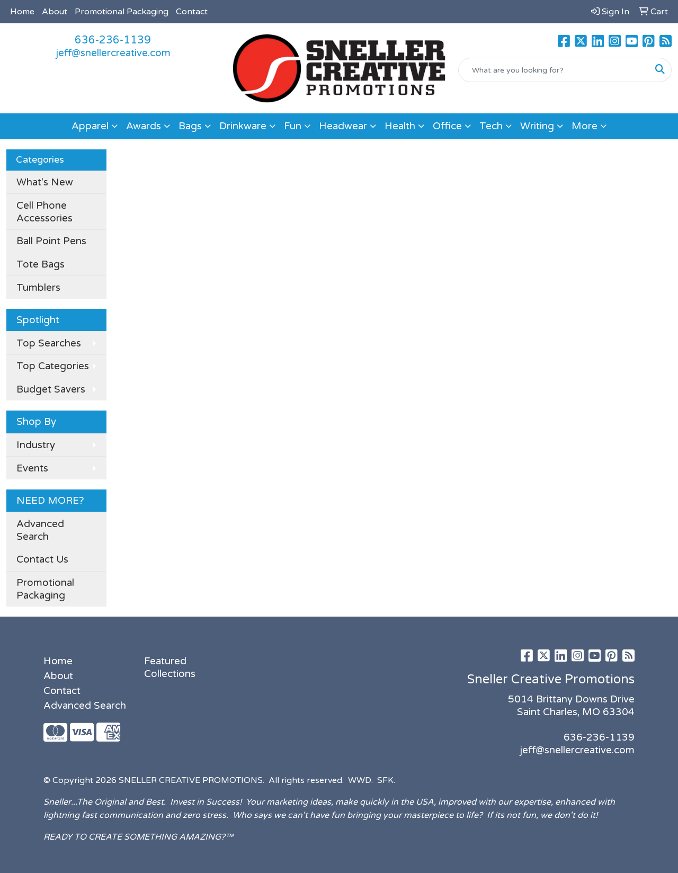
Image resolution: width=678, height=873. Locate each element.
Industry (35, 445)
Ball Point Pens (51, 241)
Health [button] (400, 126)
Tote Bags (40, 264)
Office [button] (447, 126)
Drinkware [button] (242, 126)
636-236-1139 (113, 40)
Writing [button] (537, 126)
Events (32, 468)
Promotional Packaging (121, 11)
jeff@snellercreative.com (113, 53)
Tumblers (38, 287)
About (54, 11)
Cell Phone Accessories (44, 212)
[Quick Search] (553, 70)
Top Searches (48, 343)
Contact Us (42, 559)
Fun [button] (292, 126)
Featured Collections (169, 667)
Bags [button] (190, 126)
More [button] (584, 126)
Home (22, 11)
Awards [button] (143, 126)
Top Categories (52, 366)
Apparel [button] (90, 126)
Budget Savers (50, 389)
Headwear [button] (343, 126)
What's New (44, 182)
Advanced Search (40, 530)
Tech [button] (491, 126)
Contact (192, 11)
